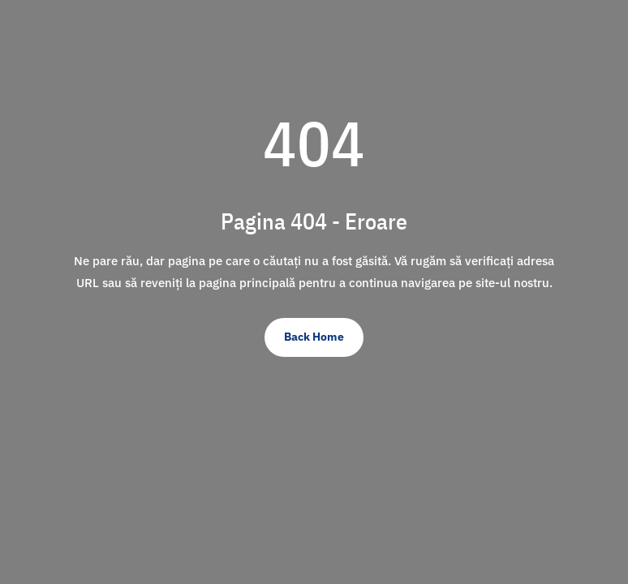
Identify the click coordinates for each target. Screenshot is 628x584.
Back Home (314, 336)
